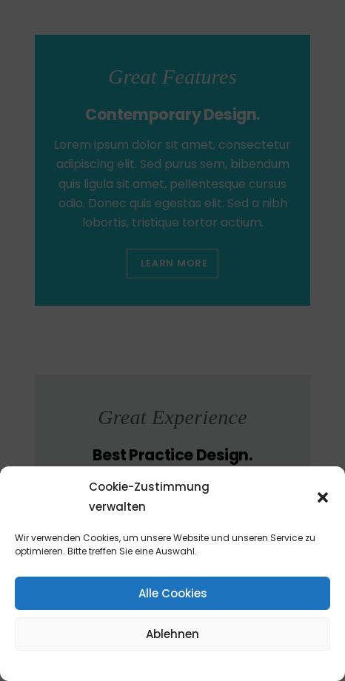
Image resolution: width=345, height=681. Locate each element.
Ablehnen (172, 634)
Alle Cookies (172, 593)
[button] (322, 497)
